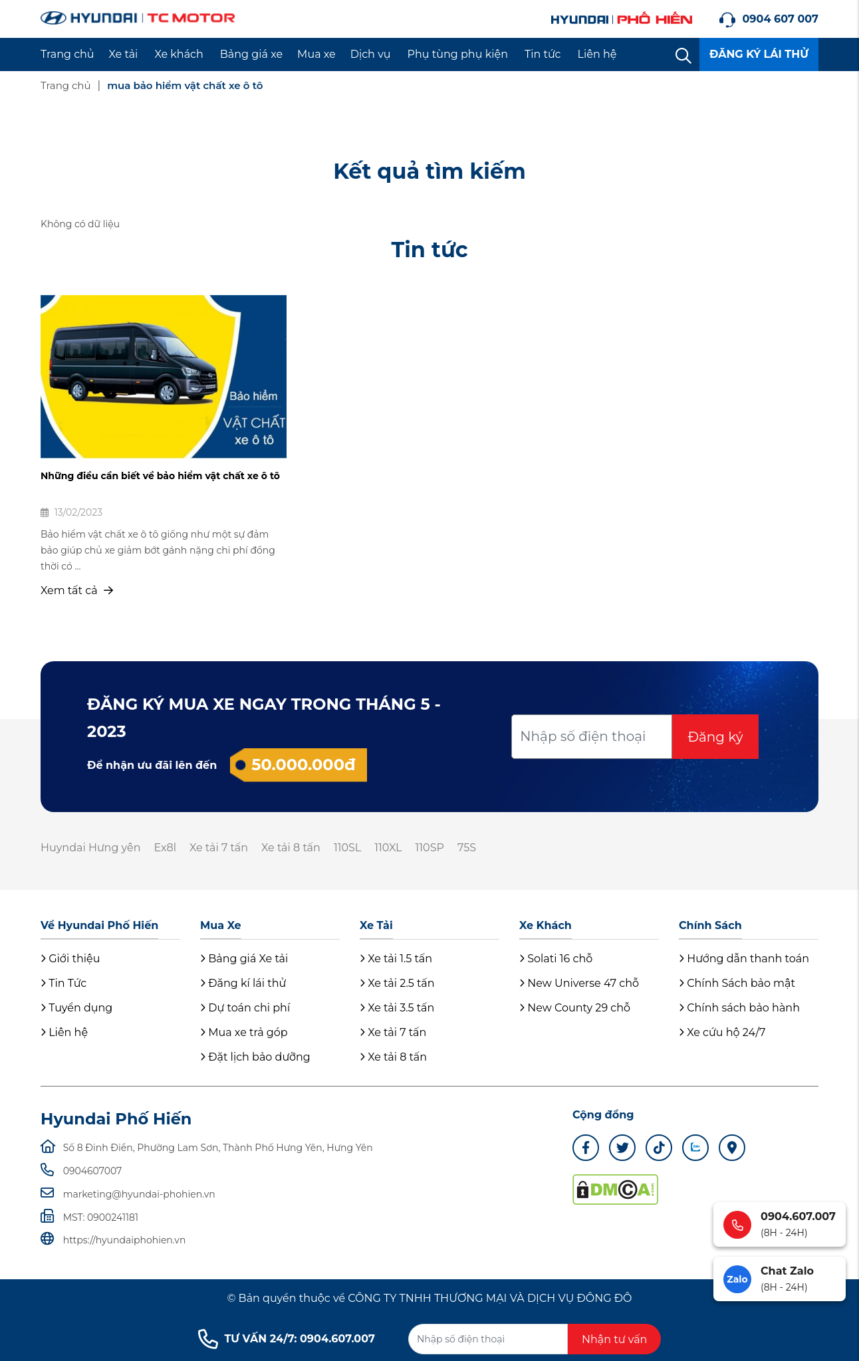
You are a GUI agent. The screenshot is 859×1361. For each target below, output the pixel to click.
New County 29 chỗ (574, 1007)
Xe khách (178, 54)
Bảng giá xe (251, 54)
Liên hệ (597, 54)
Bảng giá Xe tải (244, 958)
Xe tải (123, 54)
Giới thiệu (70, 958)
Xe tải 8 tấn (290, 847)
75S (466, 847)
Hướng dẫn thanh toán (744, 958)
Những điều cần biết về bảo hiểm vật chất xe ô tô (160, 476)
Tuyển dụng (76, 1007)
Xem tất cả (77, 590)
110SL (347, 847)
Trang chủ (67, 54)
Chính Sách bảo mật (737, 983)
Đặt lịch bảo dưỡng (255, 1057)
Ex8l (165, 847)
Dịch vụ (370, 54)
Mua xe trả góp (244, 1032)
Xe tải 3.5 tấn (397, 1007)
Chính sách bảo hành (739, 1007)
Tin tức (543, 54)
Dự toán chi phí (245, 1007)
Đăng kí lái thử (243, 983)
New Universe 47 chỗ (579, 983)
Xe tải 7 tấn (218, 847)
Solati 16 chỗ (555, 958)
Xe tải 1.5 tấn (396, 958)
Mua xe (316, 54)
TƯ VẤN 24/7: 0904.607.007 (286, 1339)
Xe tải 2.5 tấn (397, 983)
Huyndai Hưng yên (90, 847)
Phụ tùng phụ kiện (458, 54)
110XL (388, 847)
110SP (430, 847)
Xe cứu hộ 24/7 (722, 1032)
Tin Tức (63, 983)
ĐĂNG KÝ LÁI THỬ (758, 54)
